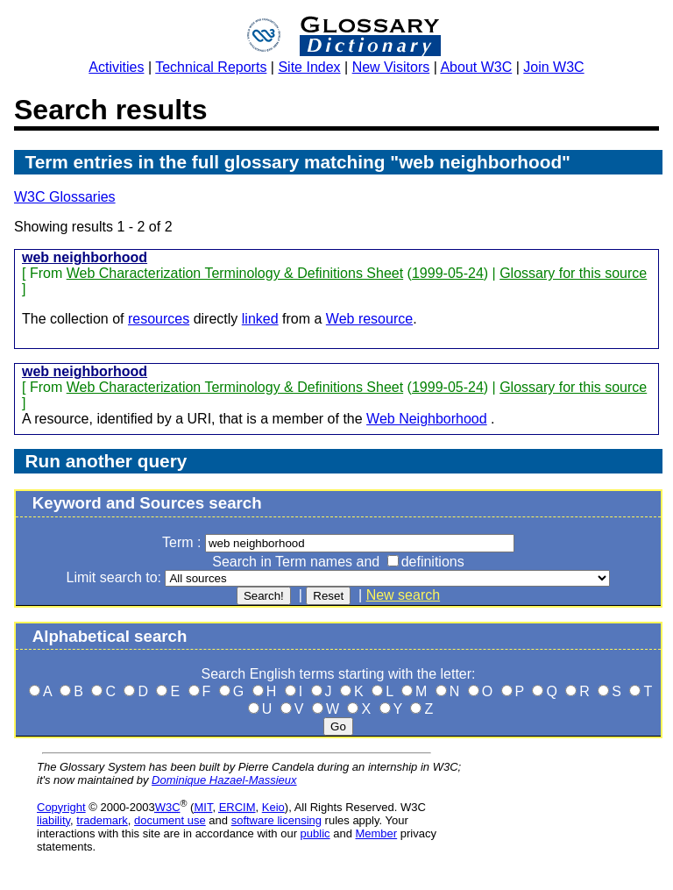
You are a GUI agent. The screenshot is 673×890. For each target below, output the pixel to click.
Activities (116, 67)
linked (260, 318)
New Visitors (391, 67)
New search (403, 594)
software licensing (276, 820)
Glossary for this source (573, 273)
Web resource (369, 318)
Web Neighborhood (426, 418)
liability (53, 820)
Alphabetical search (110, 636)
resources (158, 318)
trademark (102, 820)
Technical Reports (210, 67)
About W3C (476, 67)
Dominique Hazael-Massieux (224, 780)
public (315, 833)
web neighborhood (84, 257)
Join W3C (553, 67)
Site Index (309, 67)
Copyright (61, 807)
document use (170, 820)
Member (376, 833)
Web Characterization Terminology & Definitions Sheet (235, 273)
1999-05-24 (448, 273)
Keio (273, 807)
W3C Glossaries (65, 196)
